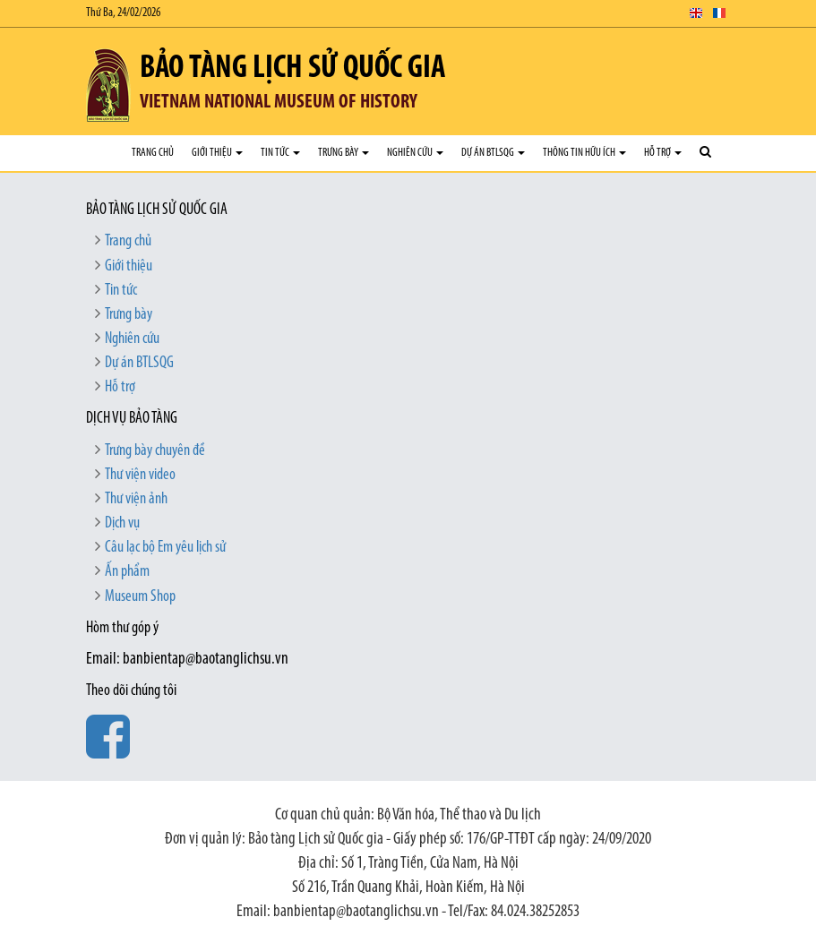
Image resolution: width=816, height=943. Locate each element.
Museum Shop (140, 596)
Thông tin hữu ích (584, 153)
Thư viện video (140, 475)
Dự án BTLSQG (493, 153)
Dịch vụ (122, 523)
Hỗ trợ (663, 153)
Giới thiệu (217, 153)
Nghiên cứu (415, 153)
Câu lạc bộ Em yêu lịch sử (165, 547)
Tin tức (280, 153)
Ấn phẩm (127, 571)
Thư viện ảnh (136, 499)
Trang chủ (153, 153)
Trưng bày (343, 153)
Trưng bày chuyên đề (155, 450)
